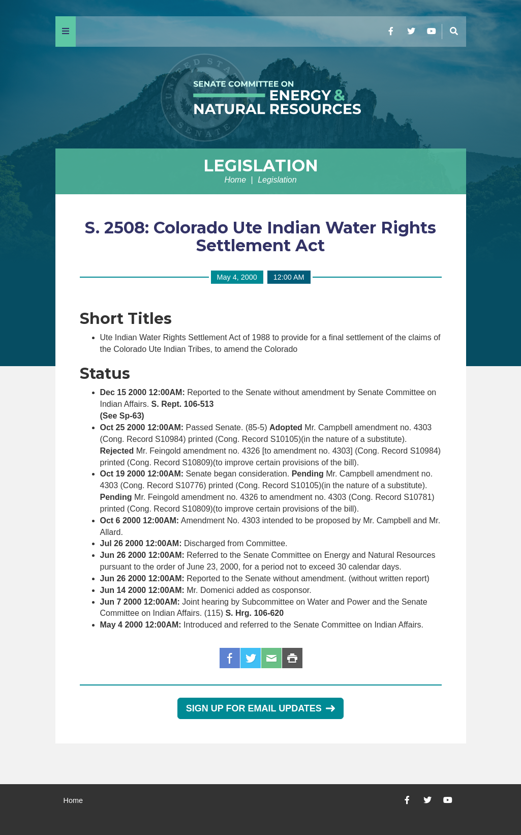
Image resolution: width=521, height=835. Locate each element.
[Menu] (65, 31)
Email (271, 658)
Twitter (250, 658)
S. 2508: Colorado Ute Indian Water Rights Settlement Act (260, 236)
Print (292, 658)
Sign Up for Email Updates (260, 708)
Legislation (260, 165)
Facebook (230, 658)
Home (235, 179)
